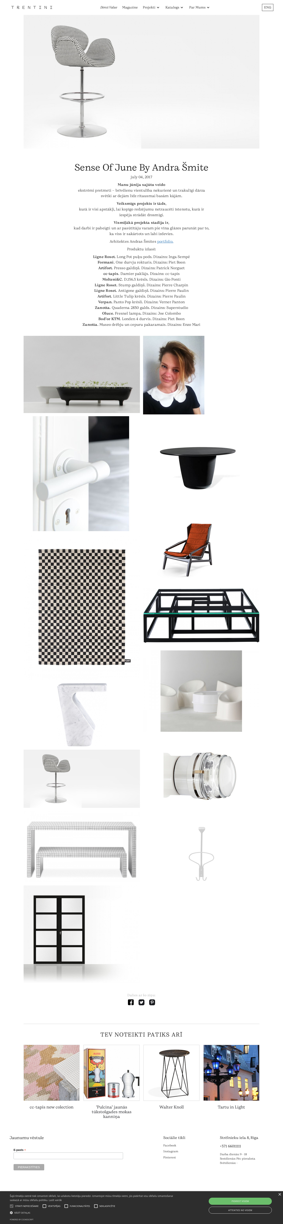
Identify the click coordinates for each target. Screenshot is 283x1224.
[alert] (141, 1207)
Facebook (169, 1145)
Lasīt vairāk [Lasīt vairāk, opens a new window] (55, 1200)
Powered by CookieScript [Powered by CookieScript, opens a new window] (21, 1219)
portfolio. (165, 241)
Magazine (130, 7)
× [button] (279, 1194)
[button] (151, 7)
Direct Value (108, 7)
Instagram (170, 1151)
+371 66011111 (230, 1146)
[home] (32, 7)
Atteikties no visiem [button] (240, 1210)
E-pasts (20, 1150)
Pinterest (169, 1157)
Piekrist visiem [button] (240, 1201)
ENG (267, 7)
